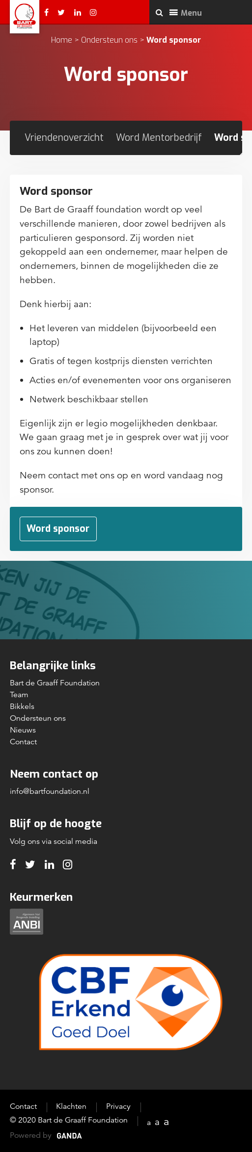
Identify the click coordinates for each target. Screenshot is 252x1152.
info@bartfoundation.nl (49, 791)
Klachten (71, 1106)
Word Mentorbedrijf (159, 137)
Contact (23, 742)
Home (61, 40)
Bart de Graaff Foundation (55, 683)
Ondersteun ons (109, 40)
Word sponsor (58, 529)
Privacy (118, 1106)
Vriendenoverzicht (64, 137)
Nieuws (23, 730)
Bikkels (22, 706)
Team (19, 695)
